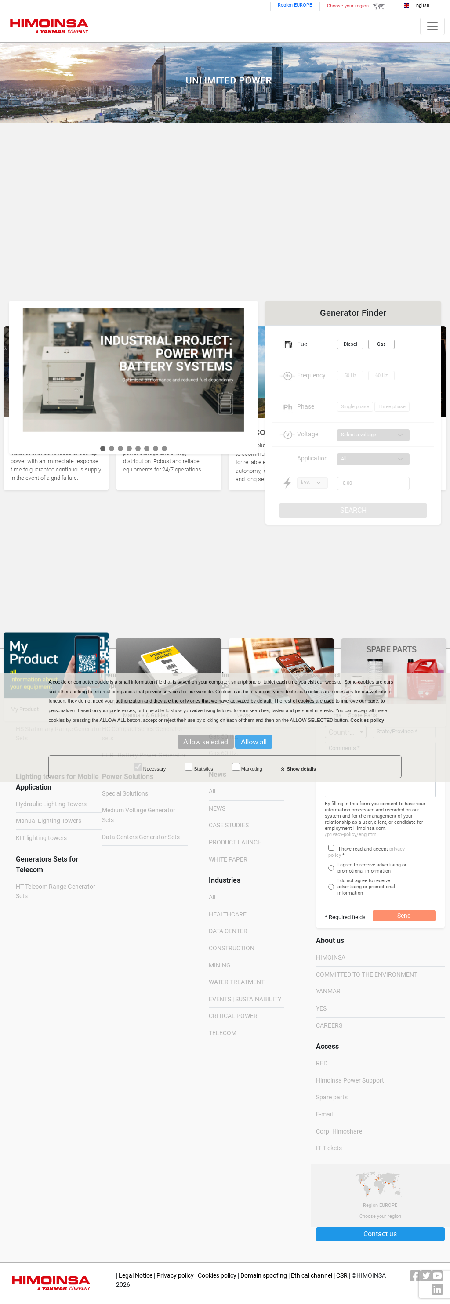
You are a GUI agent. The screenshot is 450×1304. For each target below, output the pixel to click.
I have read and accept (363, 849)
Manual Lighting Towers (48, 821)
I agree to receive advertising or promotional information (372, 868)
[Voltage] (373, 435)
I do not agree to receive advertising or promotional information (366, 887)
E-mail (324, 1114)
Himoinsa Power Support (350, 1080)
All (212, 791)
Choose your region (357, 6)
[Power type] (312, 483)
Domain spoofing (263, 1275)
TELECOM (222, 1033)
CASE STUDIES (229, 825)
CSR (342, 1275)
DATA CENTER (228, 931)
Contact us (380, 1234)
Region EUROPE (295, 5)
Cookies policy (217, 1275)
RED (321, 1063)
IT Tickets (329, 1148)
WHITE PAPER (228, 859)
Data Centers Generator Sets (141, 837)
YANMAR (328, 991)
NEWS (217, 808)
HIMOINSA (330, 957)
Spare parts (332, 1097)
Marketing (247, 767)
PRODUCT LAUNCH (235, 842)
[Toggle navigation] (432, 26)
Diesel (350, 344)
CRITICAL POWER (233, 1016)
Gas (381, 344)
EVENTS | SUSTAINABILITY (245, 999)
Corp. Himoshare (339, 1131)
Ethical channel (311, 1275)
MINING (220, 965)
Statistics (199, 767)
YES (321, 1008)
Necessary (150, 767)
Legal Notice (135, 1275)
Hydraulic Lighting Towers (51, 804)
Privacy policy (175, 1275)
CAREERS (329, 1025)
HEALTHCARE (228, 914)
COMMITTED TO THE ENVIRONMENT (366, 974)
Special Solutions (125, 793)
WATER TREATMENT (237, 982)
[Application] (373, 459)
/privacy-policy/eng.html (351, 834)
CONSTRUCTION (231, 948)
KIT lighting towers (41, 838)
